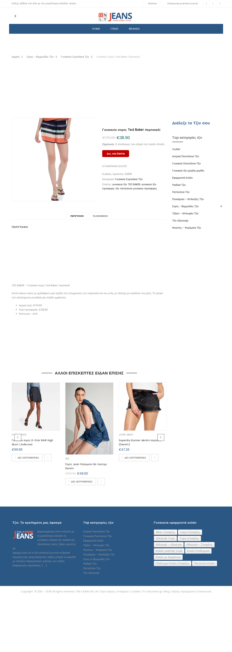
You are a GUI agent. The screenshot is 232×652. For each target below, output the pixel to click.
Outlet (176, 149)
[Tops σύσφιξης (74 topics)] (189, 538)
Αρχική (15, 57)
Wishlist (152, 3)
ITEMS (114, 29)
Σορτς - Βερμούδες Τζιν (40, 57)
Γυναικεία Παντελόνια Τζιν (186, 163)
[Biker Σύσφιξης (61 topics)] (165, 532)
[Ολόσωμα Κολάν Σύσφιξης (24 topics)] (172, 563)
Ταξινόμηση (100, 216)
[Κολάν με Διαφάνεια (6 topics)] (168, 557)
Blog (166, 591)
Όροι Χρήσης (107, 591)
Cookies (136, 591)
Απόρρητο (123, 591)
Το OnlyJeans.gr (152, 591)
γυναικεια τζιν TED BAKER (126, 184)
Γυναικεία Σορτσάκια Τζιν (75, 57)
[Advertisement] (116, 89)
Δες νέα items (116, 153)
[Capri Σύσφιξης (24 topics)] (190, 532)
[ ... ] (44, 565)
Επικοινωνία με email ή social (182, 3)
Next (160, 437)
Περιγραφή (77, 216)
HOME (96, 29)
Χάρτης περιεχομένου (183, 591)
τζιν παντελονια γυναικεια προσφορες (136, 188)
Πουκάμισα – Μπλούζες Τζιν (188, 199)
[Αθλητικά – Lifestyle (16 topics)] (169, 544)
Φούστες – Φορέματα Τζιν (186, 228)
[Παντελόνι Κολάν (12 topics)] (204, 563)
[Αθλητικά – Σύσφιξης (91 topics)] (199, 544)
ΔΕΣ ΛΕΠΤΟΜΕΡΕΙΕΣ (28, 457)
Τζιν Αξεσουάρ (180, 220)
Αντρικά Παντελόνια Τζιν (185, 156)
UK (96, 591)
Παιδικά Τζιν (179, 185)
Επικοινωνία (204, 591)
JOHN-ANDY (126, 434)
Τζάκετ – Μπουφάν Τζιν (185, 213)
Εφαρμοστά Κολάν (182, 178)
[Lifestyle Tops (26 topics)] (165, 538)
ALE (67, 458)
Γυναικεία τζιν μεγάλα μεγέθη (188, 170)
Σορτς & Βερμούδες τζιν (96, 559)
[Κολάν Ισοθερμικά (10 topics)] (198, 551)
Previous (17, 437)
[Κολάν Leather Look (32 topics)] (169, 551)
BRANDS (134, 29)
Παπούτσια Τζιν (181, 192)
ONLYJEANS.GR (84, 591)
